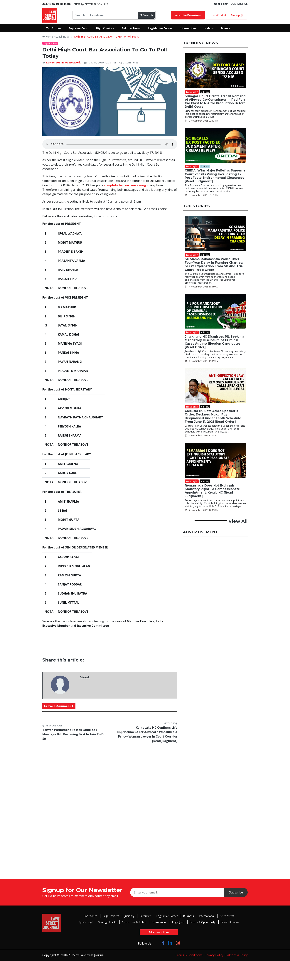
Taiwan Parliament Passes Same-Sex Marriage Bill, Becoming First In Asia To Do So (73, 734)
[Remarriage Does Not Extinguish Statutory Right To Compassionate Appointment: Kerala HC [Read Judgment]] (215, 460)
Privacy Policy (214, 955)
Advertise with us (159, 932)
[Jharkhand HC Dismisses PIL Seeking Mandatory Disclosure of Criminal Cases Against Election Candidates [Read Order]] (215, 311)
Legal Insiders (63, 36)
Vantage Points (107, 922)
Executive (145, 916)
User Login (221, 4)
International (206, 916)
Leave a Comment (59, 706)
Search (146, 15)
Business (188, 916)
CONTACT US (239, 4)
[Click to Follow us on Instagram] (178, 943)
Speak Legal (86, 922)
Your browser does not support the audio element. (109, 144)
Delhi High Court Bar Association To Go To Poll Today (106, 36)
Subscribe (188, 15)
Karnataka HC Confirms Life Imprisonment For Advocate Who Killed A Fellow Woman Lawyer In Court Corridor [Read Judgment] (147, 734)
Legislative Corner (167, 916)
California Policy (236, 955)
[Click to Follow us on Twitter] (156, 943)
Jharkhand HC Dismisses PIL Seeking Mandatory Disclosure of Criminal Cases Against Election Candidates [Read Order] (214, 342)
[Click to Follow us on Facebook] (163, 943)
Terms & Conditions (189, 955)
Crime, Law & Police (134, 922)
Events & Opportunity (202, 922)
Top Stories (90, 916)
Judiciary (129, 916)
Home (47, 36)
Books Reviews (230, 922)
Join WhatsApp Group (226, 15)
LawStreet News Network (63, 62)
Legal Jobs (178, 922)
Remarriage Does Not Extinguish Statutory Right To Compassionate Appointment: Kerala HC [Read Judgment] (212, 491)
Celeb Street (227, 916)
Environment (159, 922)
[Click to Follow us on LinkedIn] (170, 943)
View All (238, 521)
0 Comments (128, 62)
